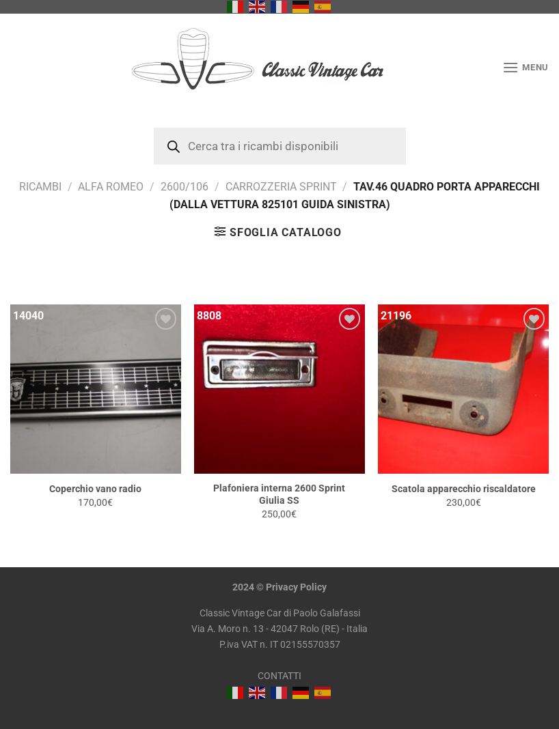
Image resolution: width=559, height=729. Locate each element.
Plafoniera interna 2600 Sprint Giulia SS (279, 495)
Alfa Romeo (111, 186)
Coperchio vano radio (95, 489)
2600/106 (184, 186)
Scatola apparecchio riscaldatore (464, 489)
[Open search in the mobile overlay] (280, 146)
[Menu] (525, 67)
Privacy (282, 587)
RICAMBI (40, 186)
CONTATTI (279, 676)
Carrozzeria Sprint (281, 186)
